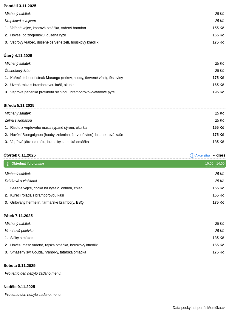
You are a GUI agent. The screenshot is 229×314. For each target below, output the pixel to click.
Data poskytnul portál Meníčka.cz (199, 308)
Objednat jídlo (118, 163)
